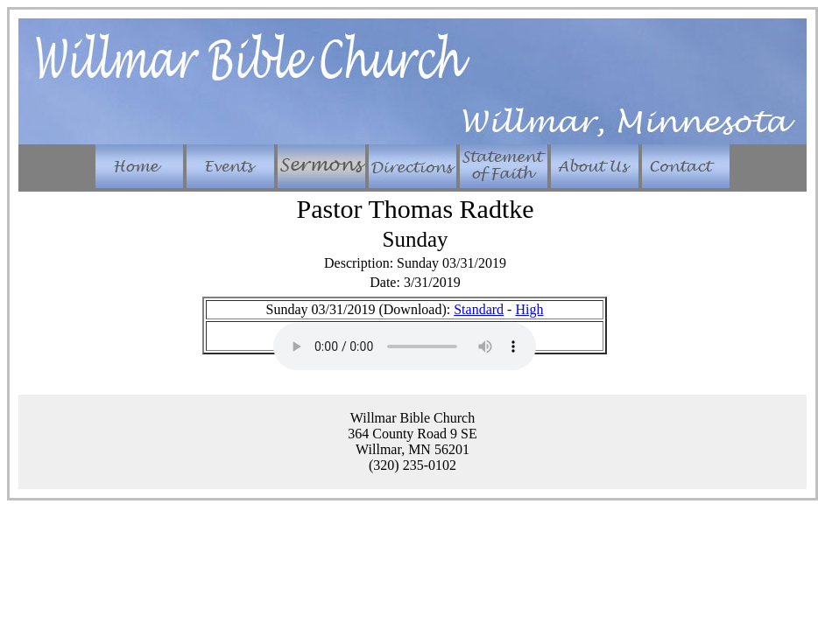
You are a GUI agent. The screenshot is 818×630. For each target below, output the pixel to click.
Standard (479, 309)
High (529, 309)
